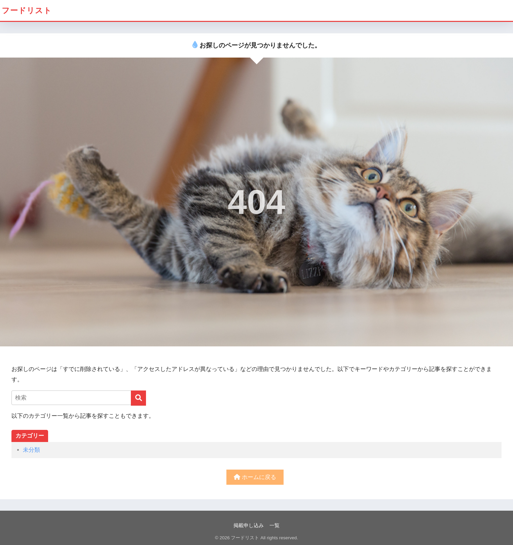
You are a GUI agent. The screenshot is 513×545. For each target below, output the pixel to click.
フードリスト (27, 10)
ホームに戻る (255, 477)
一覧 (274, 525)
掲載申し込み (248, 525)
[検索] (138, 398)
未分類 (31, 450)
